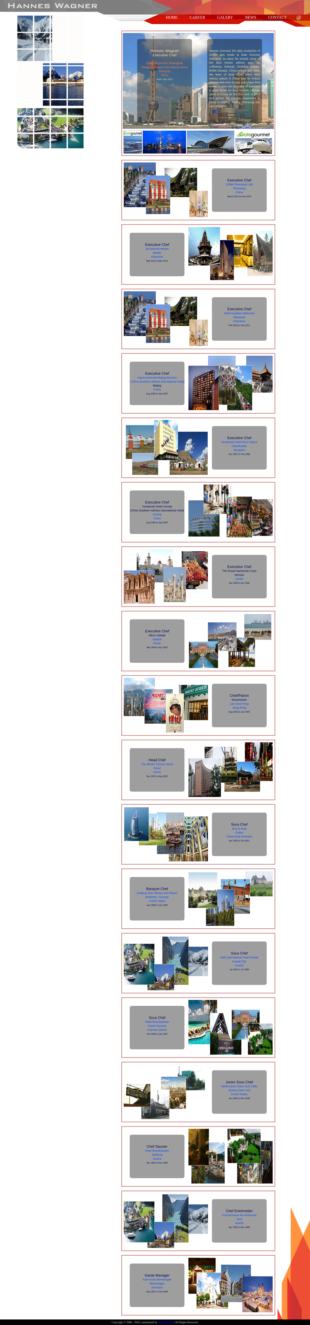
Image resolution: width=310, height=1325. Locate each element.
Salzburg (157, 1154)
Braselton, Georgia (157, 897)
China (164, 75)
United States (157, 901)
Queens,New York (239, 1090)
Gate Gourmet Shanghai (164, 63)
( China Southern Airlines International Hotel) (157, 381)
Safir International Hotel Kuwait (239, 957)
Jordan (239, 578)
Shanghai (164, 71)
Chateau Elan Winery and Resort (157, 893)
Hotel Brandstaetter (157, 1021)
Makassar (239, 317)
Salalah (157, 639)
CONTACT (277, 17)
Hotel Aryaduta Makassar (239, 313)
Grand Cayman (157, 1025)
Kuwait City (239, 961)
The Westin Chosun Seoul (157, 764)
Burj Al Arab (239, 828)
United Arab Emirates (239, 836)
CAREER (197, 17)
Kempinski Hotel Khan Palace (239, 442)
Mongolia (239, 450)
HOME (172, 17)
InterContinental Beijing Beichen (157, 377)
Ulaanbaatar (239, 446)
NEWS (250, 17)
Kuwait (239, 965)
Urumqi (157, 514)
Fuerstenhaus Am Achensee (239, 1215)
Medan (157, 252)
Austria (157, 1158)
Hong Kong (239, 707)
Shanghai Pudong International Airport (164, 67)
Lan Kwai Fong (239, 703)
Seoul (157, 768)
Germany (157, 1287)
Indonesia (157, 256)
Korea (157, 772)
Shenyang (239, 188)
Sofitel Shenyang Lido (239, 184)
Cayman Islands (157, 1029)
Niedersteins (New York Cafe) (239, 1086)
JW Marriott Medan (157, 248)
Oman (157, 643)
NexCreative (165, 1322)
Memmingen (157, 1283)
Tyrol (239, 1219)
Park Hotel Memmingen (157, 1279)
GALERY (225, 17)
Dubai (239, 832)
